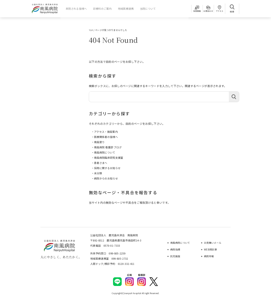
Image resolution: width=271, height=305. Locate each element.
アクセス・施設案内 (106, 131)
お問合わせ (204, 11)
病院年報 (209, 256)
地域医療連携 (124, 8)
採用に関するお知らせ (107, 168)
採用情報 (190, 11)
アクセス (218, 11)
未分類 (98, 173)
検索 (234, 97)
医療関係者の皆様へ (106, 137)
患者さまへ (100, 163)
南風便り (99, 142)
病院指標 (175, 249)
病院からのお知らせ (106, 178)
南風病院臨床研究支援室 (108, 157)
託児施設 (175, 256)
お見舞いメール (212, 242)
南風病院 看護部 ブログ (108, 147)
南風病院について (104, 152)
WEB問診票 (210, 249)
